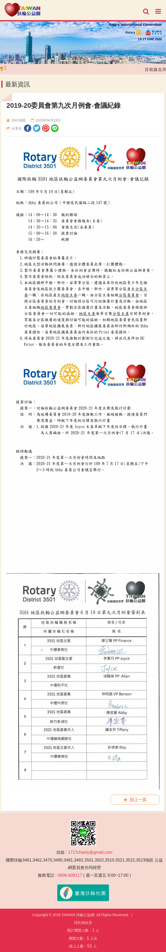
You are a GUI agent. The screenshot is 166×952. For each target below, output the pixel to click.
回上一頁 (135, 800)
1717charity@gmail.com (90, 852)
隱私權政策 (83, 923)
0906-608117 (70, 875)
